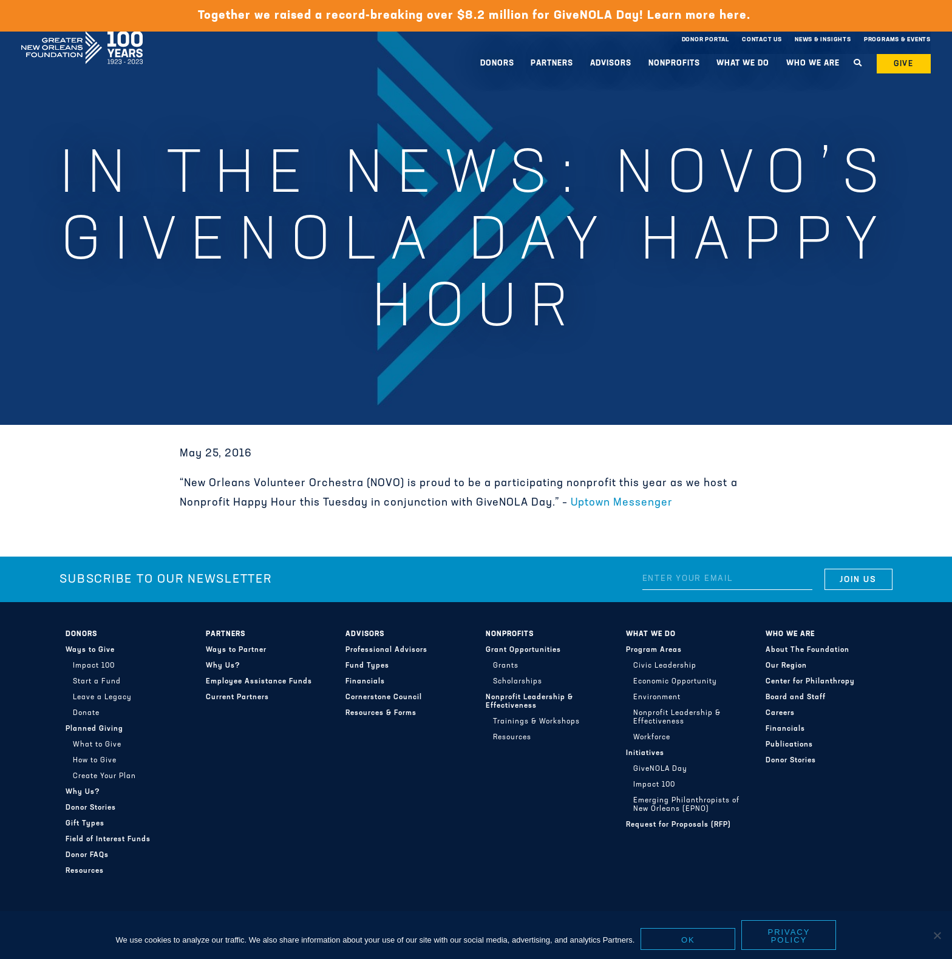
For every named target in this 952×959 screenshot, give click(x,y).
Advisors (610, 63)
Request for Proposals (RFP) (678, 825)
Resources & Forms (380, 713)
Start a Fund (97, 681)
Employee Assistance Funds (259, 681)
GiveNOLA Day (660, 769)
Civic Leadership (664, 665)
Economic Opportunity (675, 681)
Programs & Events (897, 39)
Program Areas (654, 650)
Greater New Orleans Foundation (82, 37)
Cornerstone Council (383, 697)
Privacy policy (789, 935)
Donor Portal (705, 39)
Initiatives (645, 753)
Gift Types (85, 823)
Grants (505, 665)
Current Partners (237, 697)
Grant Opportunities (523, 650)
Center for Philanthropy (810, 681)
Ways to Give (90, 650)
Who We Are (813, 63)
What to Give (97, 744)
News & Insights (823, 39)
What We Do (742, 63)
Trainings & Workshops (536, 721)
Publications (789, 744)
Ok (688, 939)
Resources (85, 871)
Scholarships (517, 681)
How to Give (95, 760)
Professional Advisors (386, 650)
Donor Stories (91, 808)
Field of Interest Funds (108, 839)
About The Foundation (807, 650)
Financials (365, 681)
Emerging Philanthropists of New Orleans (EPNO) (686, 805)
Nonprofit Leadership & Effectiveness (529, 702)
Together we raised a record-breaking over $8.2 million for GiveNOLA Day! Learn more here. (475, 16)
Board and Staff (796, 697)
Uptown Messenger (622, 503)
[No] (937, 935)
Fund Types (367, 665)
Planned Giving (94, 729)
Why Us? (83, 792)
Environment (657, 697)
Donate (86, 713)
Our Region (786, 665)
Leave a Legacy (102, 697)
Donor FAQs (87, 855)
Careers (780, 713)
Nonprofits (674, 63)
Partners (552, 63)
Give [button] (904, 64)
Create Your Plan (104, 776)
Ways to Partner (236, 650)
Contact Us (762, 39)
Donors (497, 63)
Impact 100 (94, 665)
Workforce (651, 737)
